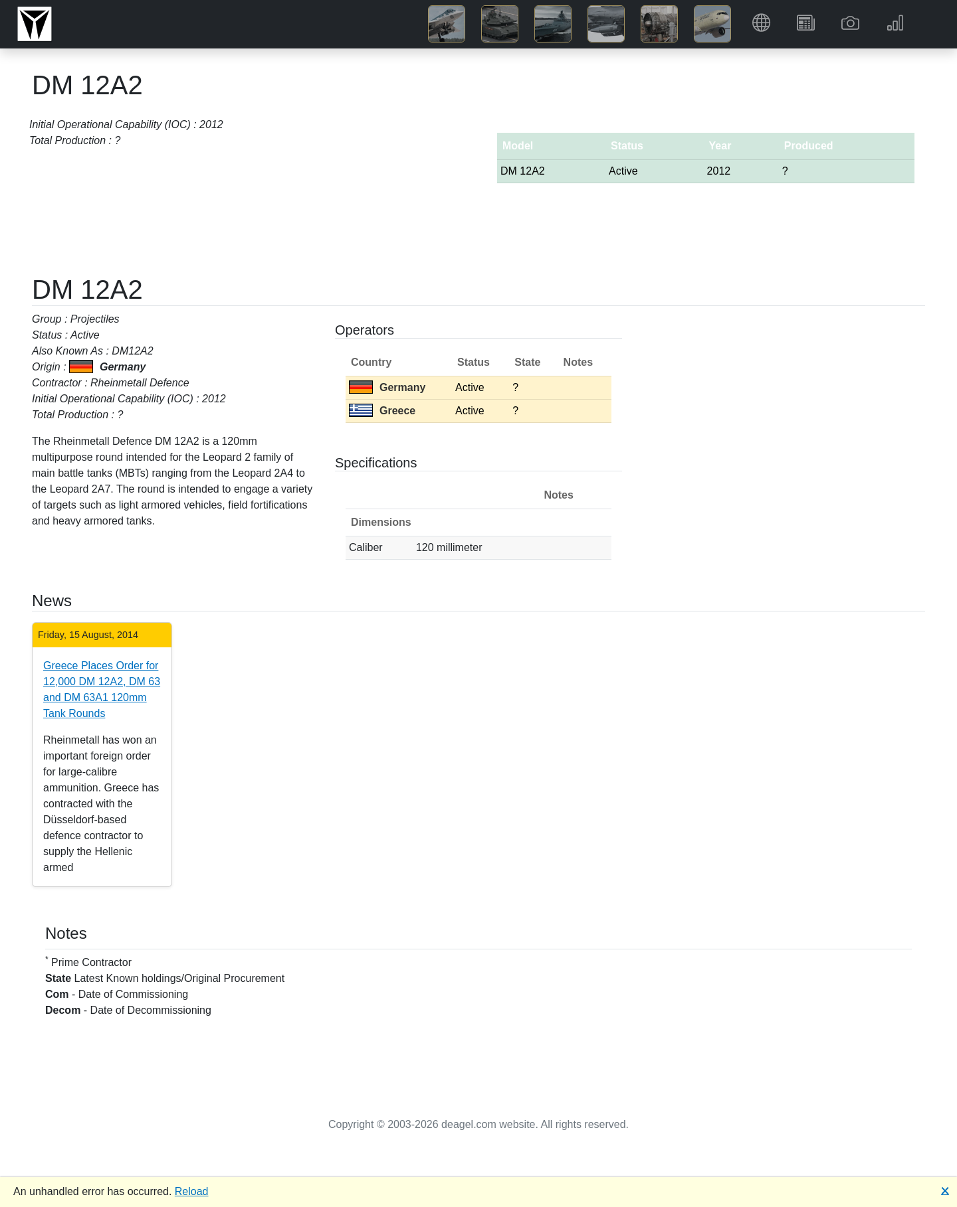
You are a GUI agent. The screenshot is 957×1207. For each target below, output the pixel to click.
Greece (382, 410)
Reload (192, 1191)
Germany (387, 387)
